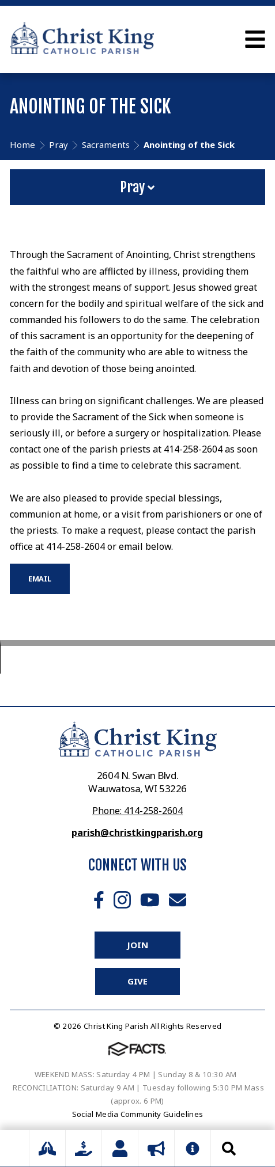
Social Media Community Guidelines (138, 1114)
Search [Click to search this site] (229, 1148)
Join (137, 945)
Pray (137, 187)
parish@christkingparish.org (137, 832)
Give (137, 981)
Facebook (98, 899)
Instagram (122, 899)
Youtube (150, 899)
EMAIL (39, 578)
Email (177, 899)
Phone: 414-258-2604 (137, 810)
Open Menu (255, 39)
